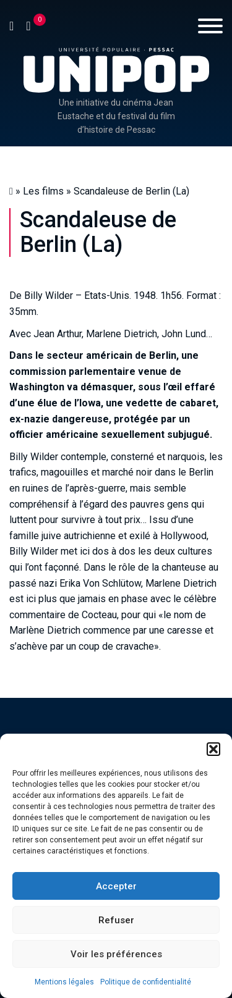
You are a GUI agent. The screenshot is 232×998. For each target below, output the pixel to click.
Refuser (116, 920)
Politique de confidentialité (145, 982)
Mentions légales (64, 982)
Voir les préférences (116, 954)
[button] (213, 749)
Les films (43, 191)
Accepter (116, 886)
